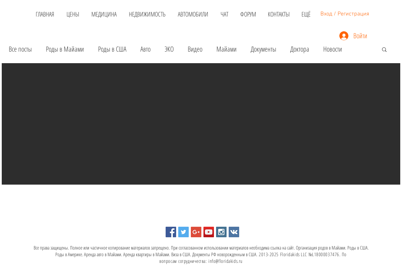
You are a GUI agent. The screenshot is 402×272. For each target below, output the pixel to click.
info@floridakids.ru (225, 261)
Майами (226, 49)
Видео (195, 49)
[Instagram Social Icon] (221, 232)
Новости (332, 49)
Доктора (299, 49)
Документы (263, 49)
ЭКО (169, 49)
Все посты (20, 49)
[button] (384, 50)
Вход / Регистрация (344, 14)
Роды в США (112, 49)
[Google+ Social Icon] (196, 232)
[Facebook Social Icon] (171, 232)
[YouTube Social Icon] (208, 232)
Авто (145, 49)
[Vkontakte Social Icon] (234, 232)
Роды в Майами (65, 49)
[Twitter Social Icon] (183, 232)
